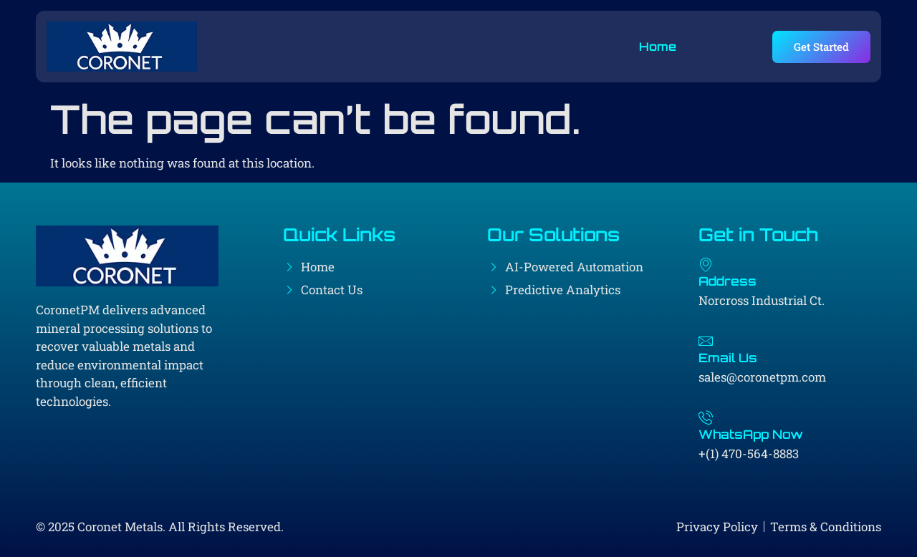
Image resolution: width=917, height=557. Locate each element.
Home (657, 46)
